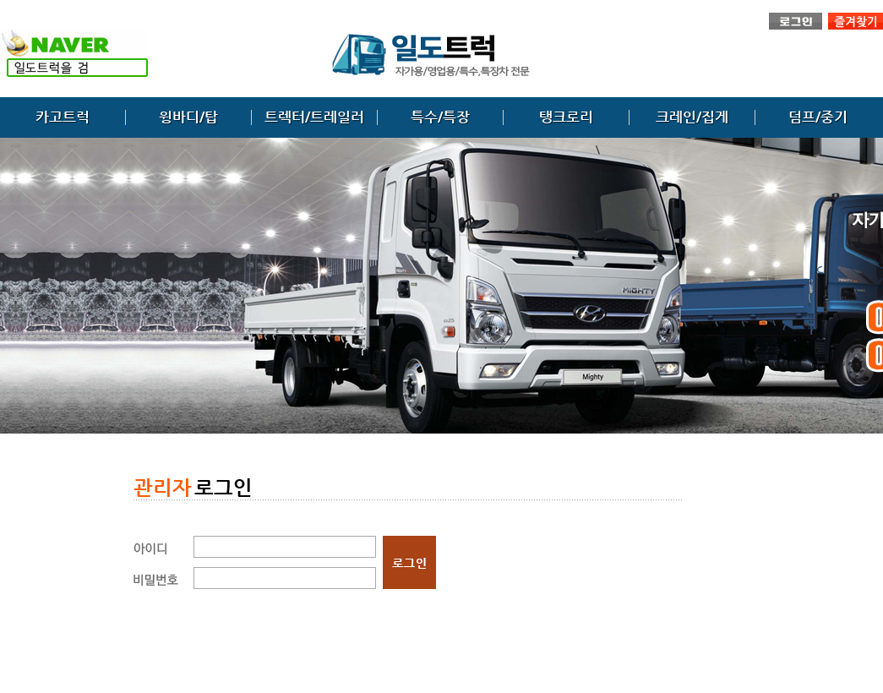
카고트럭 (62, 116)
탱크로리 (566, 116)
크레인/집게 (692, 116)
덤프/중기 (818, 116)
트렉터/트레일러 (314, 116)
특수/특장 (440, 116)
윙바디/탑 (188, 116)
